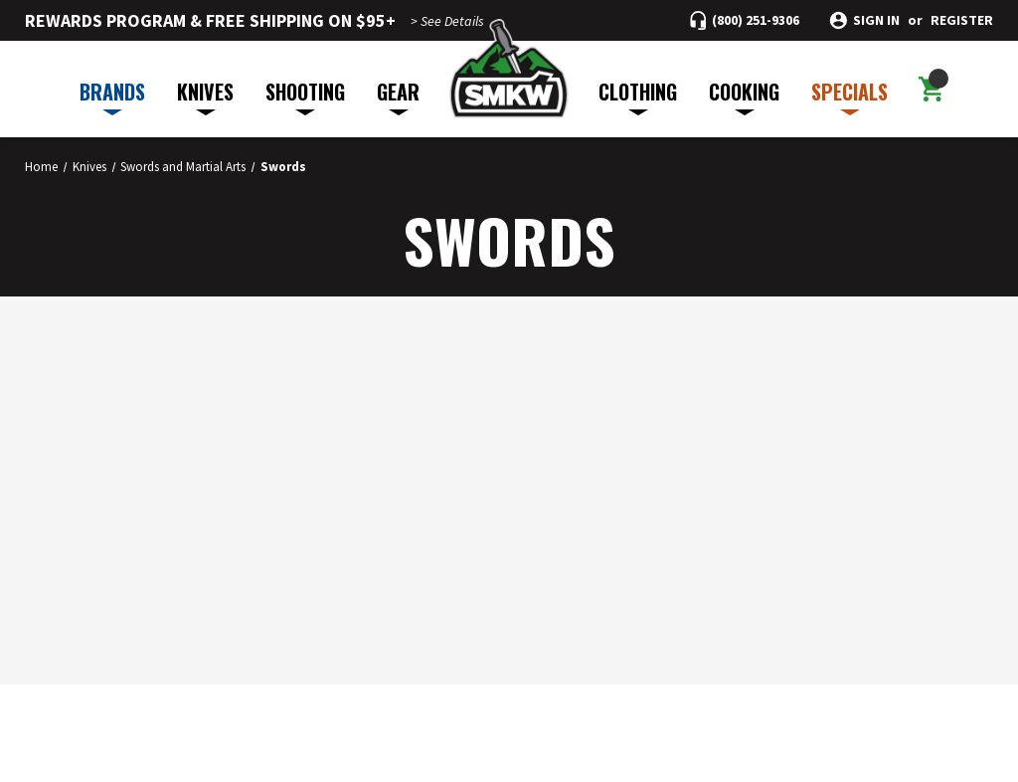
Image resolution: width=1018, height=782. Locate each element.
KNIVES (205, 96)
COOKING (744, 96)
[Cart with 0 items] (931, 89)
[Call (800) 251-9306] (744, 20)
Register (962, 20)
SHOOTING (305, 96)
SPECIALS (849, 96)
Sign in (876, 20)
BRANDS (112, 96)
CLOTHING (637, 96)
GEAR (398, 96)
